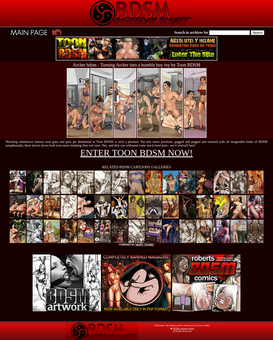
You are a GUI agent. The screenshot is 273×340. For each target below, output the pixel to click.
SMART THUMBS (144, 244)
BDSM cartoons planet (183, 328)
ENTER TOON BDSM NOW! (136, 153)
